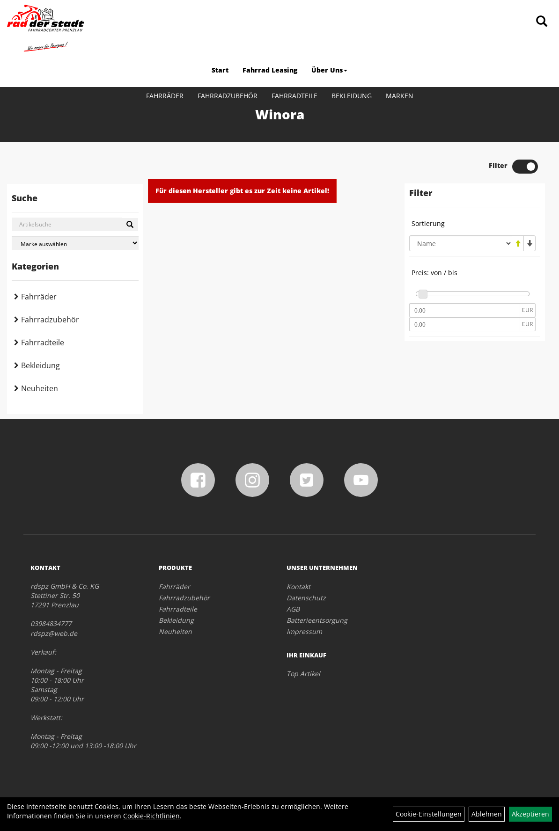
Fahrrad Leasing (270, 70)
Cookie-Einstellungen (429, 813)
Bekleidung (351, 95)
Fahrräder (165, 95)
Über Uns (329, 70)
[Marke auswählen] (75, 243)
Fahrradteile (294, 95)
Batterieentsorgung (317, 620)
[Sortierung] (460, 243)
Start (220, 70)
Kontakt (298, 586)
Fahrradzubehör (227, 95)
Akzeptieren (530, 813)
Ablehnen (486, 813)
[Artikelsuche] (541, 21)
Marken (399, 95)
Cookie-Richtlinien (151, 815)
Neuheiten (39, 388)
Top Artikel (303, 673)
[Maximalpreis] (464, 324)
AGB (293, 609)
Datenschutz (306, 597)
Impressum (304, 631)
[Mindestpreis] (464, 310)
